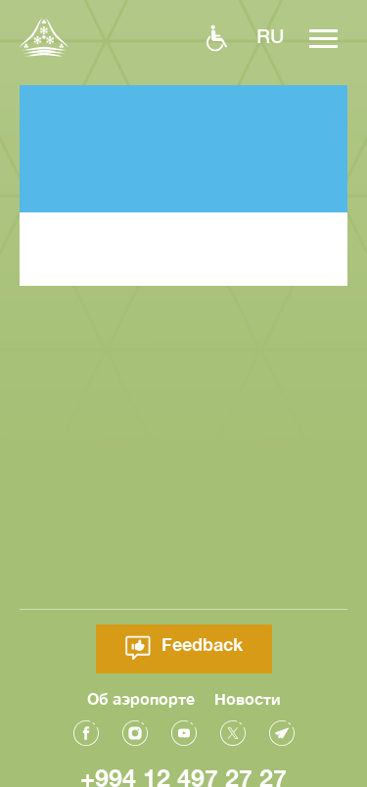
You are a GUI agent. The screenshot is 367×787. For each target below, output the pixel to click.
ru (270, 35)
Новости (247, 697)
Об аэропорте (141, 697)
